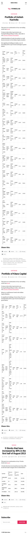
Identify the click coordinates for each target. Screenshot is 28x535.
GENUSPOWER (6, 259)
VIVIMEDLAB (10, 264)
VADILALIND (20, 262)
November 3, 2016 (13, 277)
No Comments (23, 277)
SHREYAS (9, 262)
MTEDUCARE (6, 261)
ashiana (10, 258)
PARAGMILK (18, 261)
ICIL (14, 259)
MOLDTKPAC (20, 437)
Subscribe (22, 522)
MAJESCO (23, 259)
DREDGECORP (6, 506)
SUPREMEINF (12, 438)
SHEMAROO (5, 438)
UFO (16, 262)
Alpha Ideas (14, 2)
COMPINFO (11, 437)
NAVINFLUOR (12, 261)
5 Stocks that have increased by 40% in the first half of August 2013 (14, 451)
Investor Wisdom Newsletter (11, 35)
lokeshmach (18, 259)
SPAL (13, 262)
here (8, 29)
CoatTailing (14, 13)
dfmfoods (21, 258)
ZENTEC (15, 264)
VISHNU (4, 264)
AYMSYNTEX (15, 258)
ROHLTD (5, 262)
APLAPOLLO (5, 258)
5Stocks (14, 445)
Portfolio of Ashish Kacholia (14, 18)
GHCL (11, 259)
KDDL (15, 437)
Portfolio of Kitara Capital (14, 273)
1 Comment (23, 22)
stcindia (17, 506)
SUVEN (21, 506)
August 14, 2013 (13, 456)
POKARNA (24, 261)
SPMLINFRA (12, 506)
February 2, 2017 (14, 22)
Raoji (7, 22)
